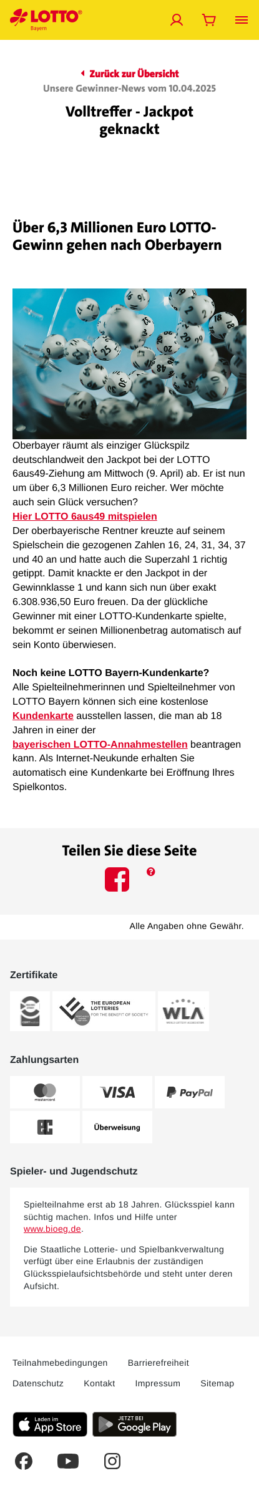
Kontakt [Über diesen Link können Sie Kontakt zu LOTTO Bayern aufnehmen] (99, 1383)
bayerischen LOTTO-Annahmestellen (100, 745)
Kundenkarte (43, 716)
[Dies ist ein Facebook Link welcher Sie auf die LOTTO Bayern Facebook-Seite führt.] (23, 1461)
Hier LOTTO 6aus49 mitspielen (84, 517)
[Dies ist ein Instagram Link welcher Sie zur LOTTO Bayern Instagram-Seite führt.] (112, 1461)
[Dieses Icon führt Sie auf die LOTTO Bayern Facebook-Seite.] (119, 882)
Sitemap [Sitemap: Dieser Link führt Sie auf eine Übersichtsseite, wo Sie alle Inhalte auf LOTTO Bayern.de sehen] (217, 1383)
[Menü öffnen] (242, 20)
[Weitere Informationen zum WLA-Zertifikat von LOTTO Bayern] (183, 1011)
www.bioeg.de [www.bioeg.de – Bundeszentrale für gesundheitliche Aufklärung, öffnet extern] (52, 1229)
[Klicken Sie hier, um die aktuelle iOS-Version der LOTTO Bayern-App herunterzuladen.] (49, 1424)
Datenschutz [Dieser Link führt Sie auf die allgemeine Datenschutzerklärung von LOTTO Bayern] (38, 1383)
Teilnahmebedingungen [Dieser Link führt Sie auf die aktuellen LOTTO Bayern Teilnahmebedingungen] (60, 1363)
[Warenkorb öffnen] (209, 20)
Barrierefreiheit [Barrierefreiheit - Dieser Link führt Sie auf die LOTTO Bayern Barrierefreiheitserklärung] (158, 1363)
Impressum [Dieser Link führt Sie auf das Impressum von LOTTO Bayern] (158, 1383)
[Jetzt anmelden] (177, 20)
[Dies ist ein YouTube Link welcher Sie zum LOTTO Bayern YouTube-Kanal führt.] (68, 1461)
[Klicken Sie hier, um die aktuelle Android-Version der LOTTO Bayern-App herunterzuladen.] (134, 1424)
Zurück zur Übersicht (129, 74)
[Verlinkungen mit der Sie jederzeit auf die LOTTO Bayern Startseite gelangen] (46, 20)
